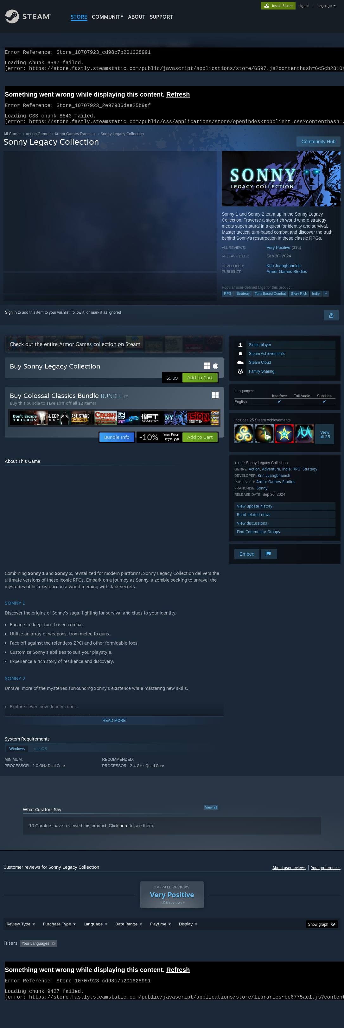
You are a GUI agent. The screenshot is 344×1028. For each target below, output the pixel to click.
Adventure (271, 476)
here (124, 833)
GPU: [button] (300, 960)
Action (254, 476)
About (136, 17)
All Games (12, 141)
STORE (79, 17)
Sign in (11, 320)
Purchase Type (57, 940)
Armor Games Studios (286, 279)
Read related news (253, 522)
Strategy (243, 301)
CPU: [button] (279, 960)
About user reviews (289, 875)
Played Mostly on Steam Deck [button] (193, 960)
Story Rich (299, 301)
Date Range (126, 940)
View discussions (252, 530)
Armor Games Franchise (75, 141)
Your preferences (326, 875)
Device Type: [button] (16, 968)
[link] (159, 445)
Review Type (18, 940)
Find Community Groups (258, 539)
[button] (200, 385)
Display (186, 940)
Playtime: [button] (148, 960)
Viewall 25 (325, 442)
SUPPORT (161, 17)
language (324, 5)
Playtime (158, 940)
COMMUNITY (108, 17)
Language (93, 940)
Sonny (262, 495)
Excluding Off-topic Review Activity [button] (99, 960)
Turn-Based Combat (270, 301)
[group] (172, 964)
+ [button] (326, 301)
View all (211, 815)
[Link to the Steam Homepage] (33, 21)
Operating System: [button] (247, 960)
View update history (254, 513)
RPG (228, 301)
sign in (304, 5)
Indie (316, 301)
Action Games (38, 141)
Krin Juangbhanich (283, 273)
